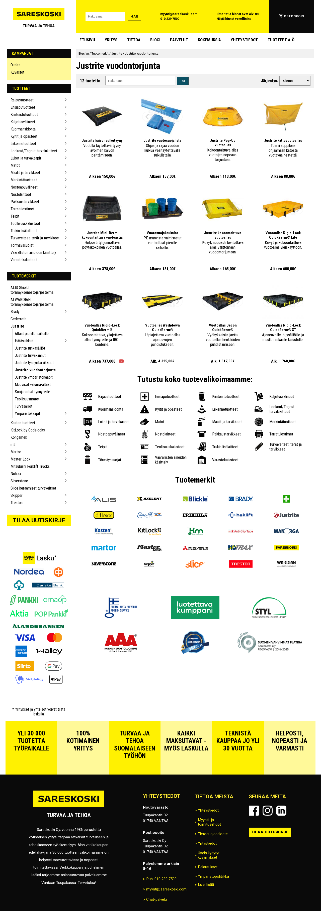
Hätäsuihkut (24, 341)
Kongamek (19, 437)
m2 (13, 444)
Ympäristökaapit (27, 413)
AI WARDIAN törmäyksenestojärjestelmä (32, 302)
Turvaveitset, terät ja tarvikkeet (35, 238)
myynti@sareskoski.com (178, 14)
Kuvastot (17, 72)
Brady (15, 311)
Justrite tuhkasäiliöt (30, 348)
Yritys (111, 39)
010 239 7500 (169, 19)
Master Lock (20, 459)
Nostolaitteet (21, 194)
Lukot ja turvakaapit (26, 158)
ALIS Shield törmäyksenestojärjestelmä (32, 290)
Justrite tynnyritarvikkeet (34, 362)
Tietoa (133, 39)
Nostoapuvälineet (24, 187)
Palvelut (179, 39)
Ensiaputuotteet (23, 107)
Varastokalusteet (24, 259)
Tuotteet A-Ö (281, 39)
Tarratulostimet (22, 209)
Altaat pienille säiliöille (32, 333)
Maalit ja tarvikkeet (25, 172)
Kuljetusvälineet (23, 121)
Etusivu (87, 39)
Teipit (15, 216)
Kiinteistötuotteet (24, 114)
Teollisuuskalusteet (25, 223)
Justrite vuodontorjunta (35, 370)
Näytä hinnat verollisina (234, 19)
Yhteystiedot (244, 39)
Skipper (17, 495)
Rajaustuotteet (22, 100)
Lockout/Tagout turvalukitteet (34, 150)
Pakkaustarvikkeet (25, 201)
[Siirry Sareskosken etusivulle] (39, 16)
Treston (17, 502)
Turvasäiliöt (23, 406)
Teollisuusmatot (27, 399)
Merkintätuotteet (24, 180)
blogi (155, 39)
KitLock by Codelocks (28, 430)
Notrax (16, 473)
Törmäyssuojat (22, 245)
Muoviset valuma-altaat (33, 384)
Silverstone (19, 481)
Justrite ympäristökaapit (34, 377)
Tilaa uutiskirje (39, 520)
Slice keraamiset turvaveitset (33, 488)
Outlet (15, 65)
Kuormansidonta (23, 129)
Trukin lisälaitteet (24, 230)
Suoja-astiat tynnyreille (32, 391)
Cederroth (18, 319)
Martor (16, 451)
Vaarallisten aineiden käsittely (33, 252)
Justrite (17, 326)
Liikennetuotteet (23, 143)
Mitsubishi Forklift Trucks (30, 466)
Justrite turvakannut (30, 355)
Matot (15, 165)
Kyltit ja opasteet (24, 136)
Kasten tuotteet (23, 422)
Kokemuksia (209, 39)
